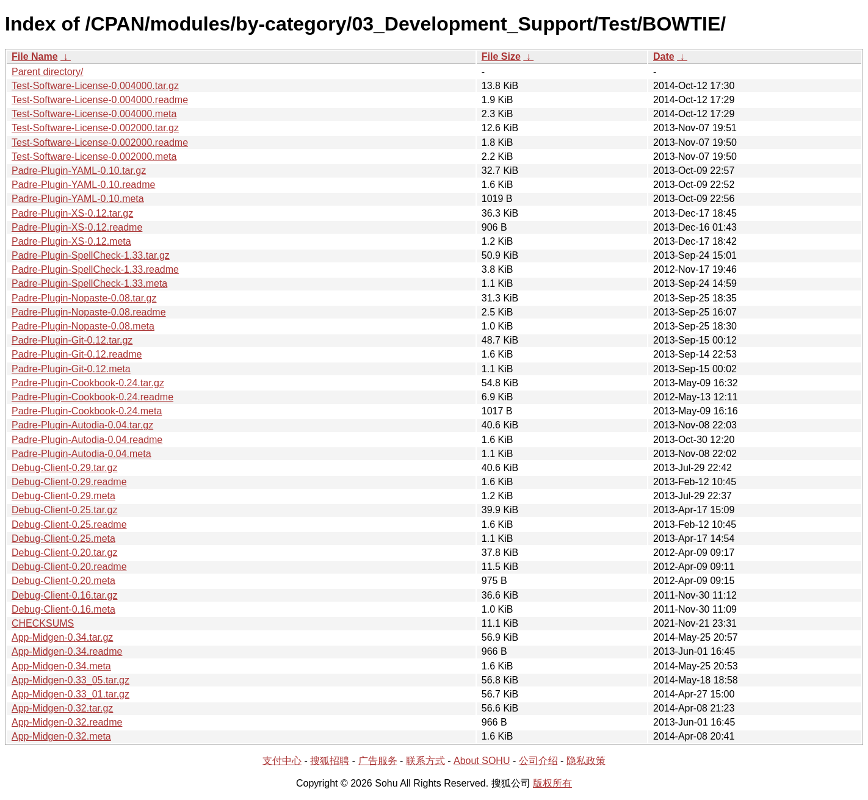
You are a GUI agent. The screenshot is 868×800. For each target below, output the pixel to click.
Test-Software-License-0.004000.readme (100, 100)
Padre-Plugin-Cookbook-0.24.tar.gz (88, 383)
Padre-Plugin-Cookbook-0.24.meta (87, 411)
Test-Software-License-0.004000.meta (94, 114)
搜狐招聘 (329, 760)
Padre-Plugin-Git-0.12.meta (71, 369)
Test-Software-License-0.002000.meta (94, 156)
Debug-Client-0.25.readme (69, 524)
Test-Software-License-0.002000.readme (100, 142)
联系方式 (425, 760)
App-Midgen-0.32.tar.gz (62, 708)
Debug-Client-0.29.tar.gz (64, 468)
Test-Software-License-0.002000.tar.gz (95, 128)
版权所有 (552, 783)
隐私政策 (586, 760)
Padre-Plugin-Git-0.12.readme (77, 354)
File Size (501, 56)
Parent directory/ (47, 72)
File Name (35, 56)
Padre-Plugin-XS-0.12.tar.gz (72, 213)
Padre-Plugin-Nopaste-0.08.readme (89, 312)
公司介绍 (538, 760)
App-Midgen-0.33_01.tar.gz (70, 694)
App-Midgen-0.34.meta (61, 666)
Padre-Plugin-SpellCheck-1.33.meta (89, 283)
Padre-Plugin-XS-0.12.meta (71, 241)
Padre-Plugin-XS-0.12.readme (77, 227)
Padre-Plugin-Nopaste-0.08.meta (83, 326)
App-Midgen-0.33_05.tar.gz (70, 680)
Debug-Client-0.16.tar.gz (64, 595)
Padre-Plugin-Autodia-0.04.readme (87, 439)
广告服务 (377, 760)
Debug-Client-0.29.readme (69, 482)
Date (664, 56)
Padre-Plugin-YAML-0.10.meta (78, 198)
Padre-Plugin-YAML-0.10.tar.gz (79, 170)
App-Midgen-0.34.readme (67, 651)
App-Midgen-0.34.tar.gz (62, 637)
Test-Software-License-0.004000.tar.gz (95, 86)
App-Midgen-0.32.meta (61, 736)
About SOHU (482, 760)
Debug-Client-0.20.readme (69, 566)
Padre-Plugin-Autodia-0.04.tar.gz (82, 425)
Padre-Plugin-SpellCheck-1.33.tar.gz (91, 255)
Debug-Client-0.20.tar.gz (64, 552)
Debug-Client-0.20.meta (63, 580)
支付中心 (282, 760)
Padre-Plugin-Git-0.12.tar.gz (72, 340)
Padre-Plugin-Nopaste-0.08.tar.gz (84, 298)
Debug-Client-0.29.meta (63, 496)
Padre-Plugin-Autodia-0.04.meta (81, 454)
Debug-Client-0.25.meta (63, 538)
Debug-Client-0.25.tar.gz (64, 510)
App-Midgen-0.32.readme (67, 722)
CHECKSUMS (43, 623)
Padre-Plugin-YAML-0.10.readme (83, 184)
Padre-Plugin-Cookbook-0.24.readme (92, 397)
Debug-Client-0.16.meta (63, 609)
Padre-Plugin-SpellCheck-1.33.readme (95, 269)
